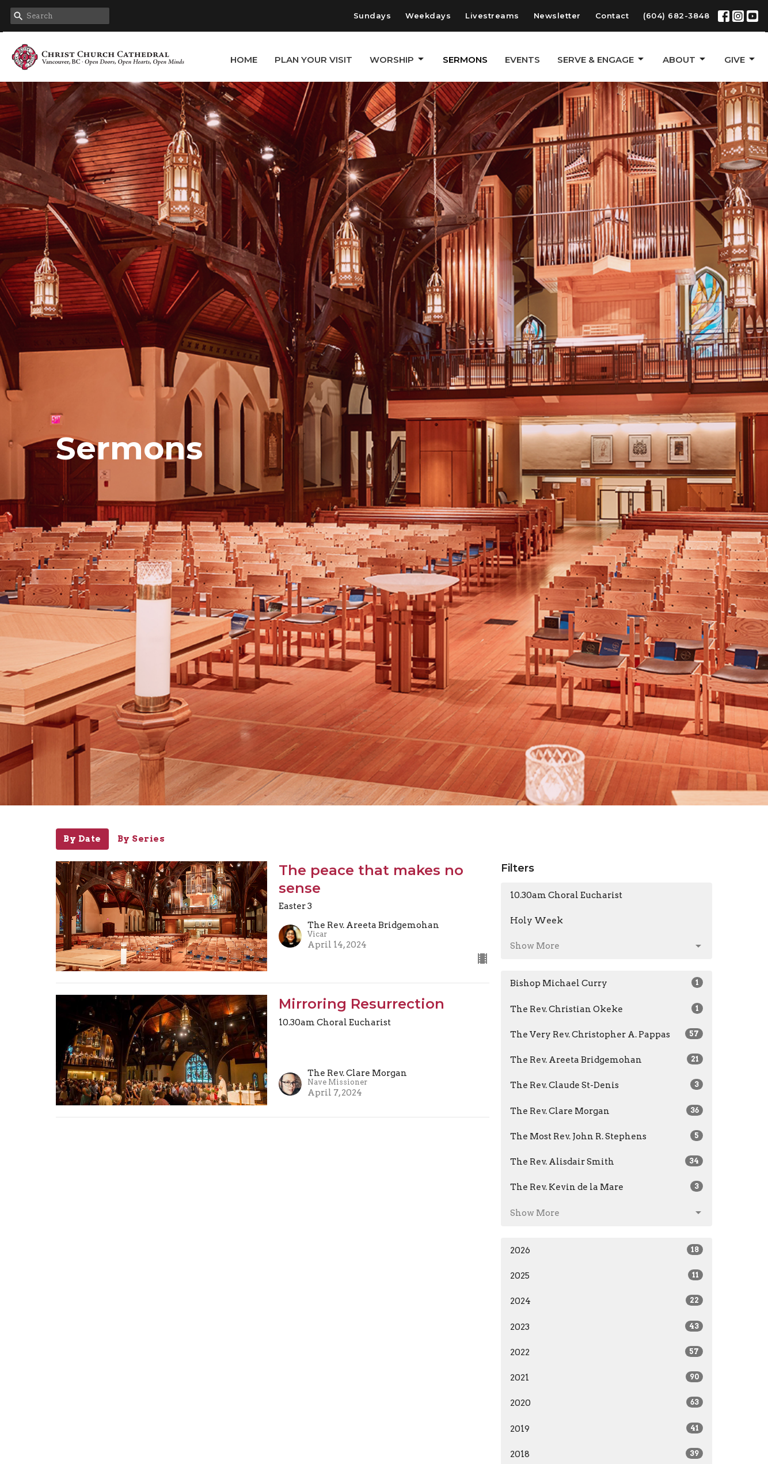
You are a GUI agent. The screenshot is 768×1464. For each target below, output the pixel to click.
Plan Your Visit (313, 59)
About (685, 59)
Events (522, 59)
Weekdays (428, 15)
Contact (612, 15)
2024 (606, 1300)
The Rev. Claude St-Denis (606, 1084)
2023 (606, 1326)
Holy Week (536, 920)
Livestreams (492, 15)
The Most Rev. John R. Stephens (606, 1136)
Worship (397, 59)
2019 (606, 1428)
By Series (141, 839)
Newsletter (557, 15)
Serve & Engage (601, 59)
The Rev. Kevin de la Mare (606, 1186)
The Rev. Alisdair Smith (606, 1161)
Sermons (465, 59)
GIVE (740, 59)
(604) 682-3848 (676, 15)
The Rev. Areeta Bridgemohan (606, 1059)
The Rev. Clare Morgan (606, 1110)
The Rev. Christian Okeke (606, 1008)
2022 (606, 1351)
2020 (606, 1402)
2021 (606, 1377)
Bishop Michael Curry (606, 982)
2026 (606, 1250)
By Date (82, 839)
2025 (606, 1275)
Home (243, 59)
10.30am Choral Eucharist (566, 895)
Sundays (372, 15)
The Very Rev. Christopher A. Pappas (606, 1034)
